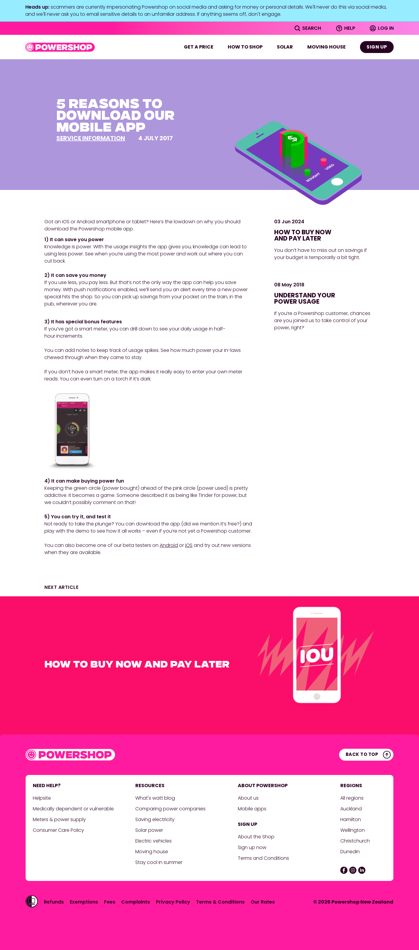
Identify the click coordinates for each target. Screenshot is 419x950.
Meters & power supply (59, 819)
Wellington (353, 830)
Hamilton (351, 819)
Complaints (135, 901)
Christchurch (355, 840)
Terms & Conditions (220, 901)
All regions (352, 798)
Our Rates (263, 901)
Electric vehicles (153, 840)
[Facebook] (343, 870)
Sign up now (252, 847)
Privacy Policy (173, 901)
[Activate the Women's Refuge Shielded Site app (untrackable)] (32, 901)
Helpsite (42, 798)
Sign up (377, 46)
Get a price (198, 46)
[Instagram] (352, 870)
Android (169, 545)
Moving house (326, 46)
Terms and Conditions (263, 858)
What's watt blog (155, 798)
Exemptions (84, 901)
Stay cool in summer (158, 862)
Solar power (149, 830)
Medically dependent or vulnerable (73, 808)
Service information (90, 138)
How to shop (245, 46)
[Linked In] (361, 870)
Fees (109, 901)
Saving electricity (155, 819)
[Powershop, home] (60, 47)
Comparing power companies (170, 808)
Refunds (54, 901)
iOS (189, 545)
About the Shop (256, 836)
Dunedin (350, 851)
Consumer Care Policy (59, 830)
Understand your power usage (304, 298)
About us (248, 798)
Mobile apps (252, 808)
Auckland (351, 808)
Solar (285, 46)
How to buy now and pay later (302, 235)
